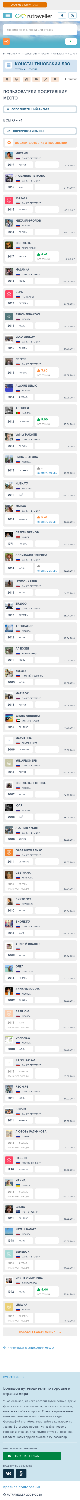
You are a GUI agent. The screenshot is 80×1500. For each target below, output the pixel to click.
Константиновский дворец (46, 64)
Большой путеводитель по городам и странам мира (36, 1391)
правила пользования (22, 1486)
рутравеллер (10, 53)
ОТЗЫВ (46, 521)
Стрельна (58, 53)
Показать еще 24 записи (40, 1331)
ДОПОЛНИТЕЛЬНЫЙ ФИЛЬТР (30, 109)
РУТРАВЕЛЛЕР (13, 1377)
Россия (45, 53)
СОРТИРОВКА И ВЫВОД (28, 131)
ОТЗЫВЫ (47, 472)
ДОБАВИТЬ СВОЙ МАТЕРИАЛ (25, 4)
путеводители (29, 53)
